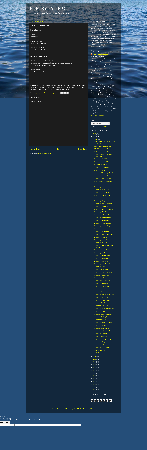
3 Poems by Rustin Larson (102, 187)
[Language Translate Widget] (100, 123)
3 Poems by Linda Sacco (101, 184)
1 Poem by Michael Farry (101, 278)
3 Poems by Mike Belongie (102, 212)
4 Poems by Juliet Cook (101, 175)
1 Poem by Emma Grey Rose (102, 300)
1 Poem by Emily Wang (101, 269)
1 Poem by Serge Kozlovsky (102, 331)
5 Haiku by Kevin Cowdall (102, 164)
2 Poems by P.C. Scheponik (102, 231)
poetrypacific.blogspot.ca (100, 54)
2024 (94, 356)
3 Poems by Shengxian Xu (102, 201)
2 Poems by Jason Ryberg (101, 220)
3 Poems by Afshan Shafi (101, 189)
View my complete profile (98, 115)
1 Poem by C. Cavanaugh (101, 347)
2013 (94, 387)
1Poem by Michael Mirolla (102, 289)
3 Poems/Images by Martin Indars (104, 181)
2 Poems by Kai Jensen (101, 261)
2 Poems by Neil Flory (100, 237)
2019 (94, 370)
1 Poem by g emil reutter (101, 291)
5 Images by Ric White (101, 159)
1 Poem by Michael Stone (101, 344)
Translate (102, 126)
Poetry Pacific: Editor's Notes (102, 146)
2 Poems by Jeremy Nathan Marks (104, 234)
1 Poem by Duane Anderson (102, 283)
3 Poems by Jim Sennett (101, 206)
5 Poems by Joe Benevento (102, 167)
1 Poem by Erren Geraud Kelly (103, 314)
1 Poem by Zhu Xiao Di (101, 319)
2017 (94, 376)
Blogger (92, 409)
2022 (94, 362)
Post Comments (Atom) (45, 153)
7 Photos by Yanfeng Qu (101, 151)
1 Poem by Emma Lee (100, 311)
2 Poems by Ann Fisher (101, 253)
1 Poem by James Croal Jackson (103, 272)
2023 (94, 359)
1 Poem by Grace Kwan (101, 305)
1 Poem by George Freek (101, 328)
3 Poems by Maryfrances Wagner (103, 209)
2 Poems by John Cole (100, 242)
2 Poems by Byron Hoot (101, 228)
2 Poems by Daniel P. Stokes (102, 223)
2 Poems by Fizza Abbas (101, 258)
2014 (94, 384)
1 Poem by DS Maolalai (101, 325)
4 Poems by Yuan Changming (102, 178)
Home (58, 149)
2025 (94, 136)
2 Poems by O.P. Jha (100, 266)
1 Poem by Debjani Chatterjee (103, 322)
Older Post (82, 149)
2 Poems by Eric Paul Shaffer (102, 255)
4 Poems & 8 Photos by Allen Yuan (104, 173)
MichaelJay (79, 409)
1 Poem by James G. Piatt (101, 286)
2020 (94, 367)
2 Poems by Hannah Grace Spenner (104, 240)
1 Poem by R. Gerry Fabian (102, 317)
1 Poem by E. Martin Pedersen (103, 339)
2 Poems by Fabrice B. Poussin (103, 250)
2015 (94, 381)
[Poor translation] (7, 422)
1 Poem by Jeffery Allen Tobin (103, 342)
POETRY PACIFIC (47, 8)
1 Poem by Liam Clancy (101, 333)
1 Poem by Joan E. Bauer (101, 275)
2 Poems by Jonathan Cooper (102, 226)
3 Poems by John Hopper (101, 192)
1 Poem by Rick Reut (100, 303)
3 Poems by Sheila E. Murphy (103, 203)
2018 (94, 373)
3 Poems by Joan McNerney (102, 198)
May (96, 139)
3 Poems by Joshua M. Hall (102, 214)
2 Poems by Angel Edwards (102, 264)
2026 (94, 134)
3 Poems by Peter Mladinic (102, 195)
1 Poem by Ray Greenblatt (102, 280)
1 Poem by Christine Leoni (102, 297)
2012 (94, 390)
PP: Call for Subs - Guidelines (103, 149)
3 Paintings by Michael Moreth (103, 217)
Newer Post (35, 149)
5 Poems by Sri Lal (99, 170)
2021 (94, 364)
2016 (94, 378)
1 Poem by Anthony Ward (101, 336)
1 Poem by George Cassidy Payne (104, 294)
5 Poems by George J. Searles (102, 161)
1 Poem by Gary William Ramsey (104, 308)
